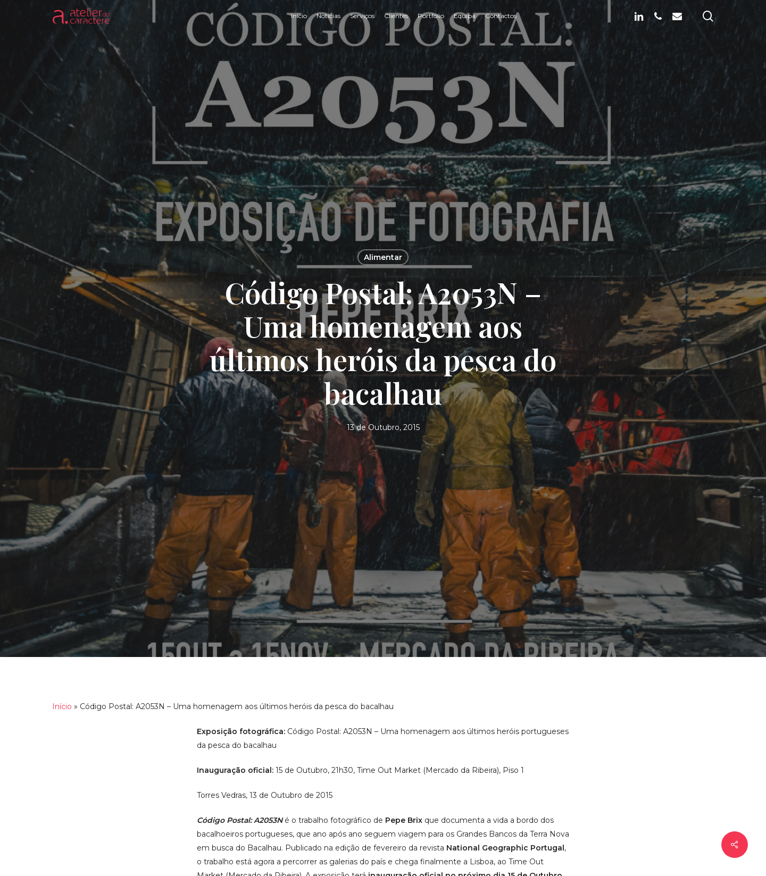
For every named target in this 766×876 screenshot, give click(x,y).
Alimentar (383, 257)
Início (62, 706)
